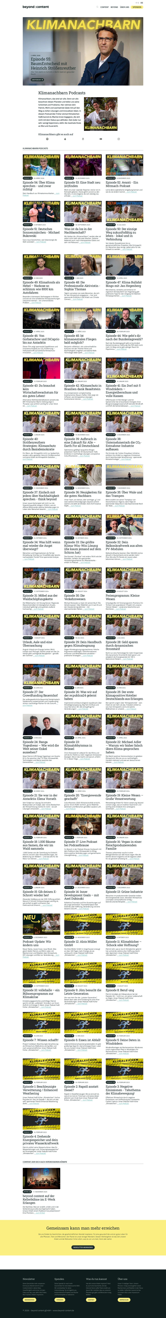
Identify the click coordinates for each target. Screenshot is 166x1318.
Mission (120, 1285)
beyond (114, 7)
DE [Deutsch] (142, 2)
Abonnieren (29, 1300)
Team (131, 1283)
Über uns (124, 7)
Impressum (135, 1292)
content (104, 7)
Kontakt (91, 1300)
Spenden (137, 7)
